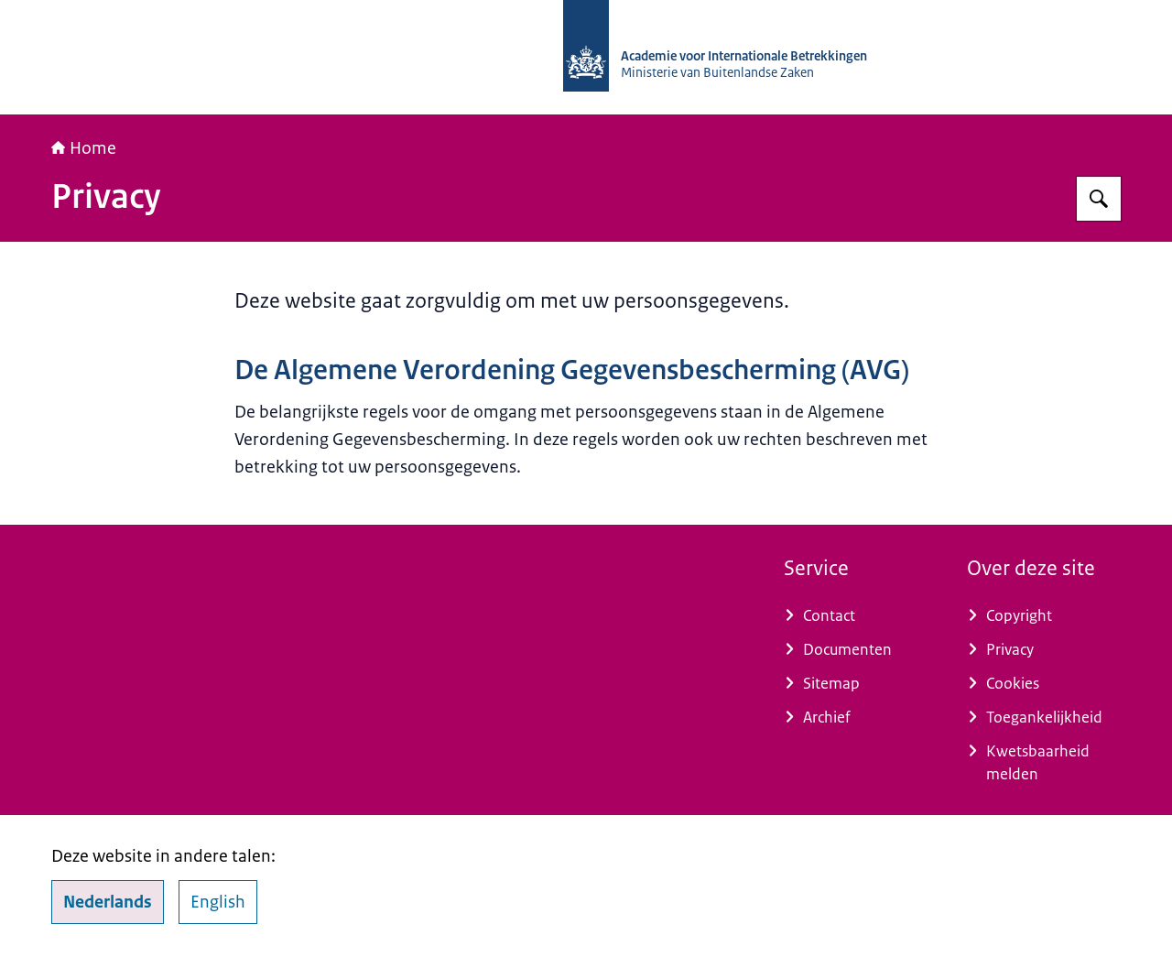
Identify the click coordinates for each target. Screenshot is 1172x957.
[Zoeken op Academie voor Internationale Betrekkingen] (1099, 199)
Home (83, 148)
